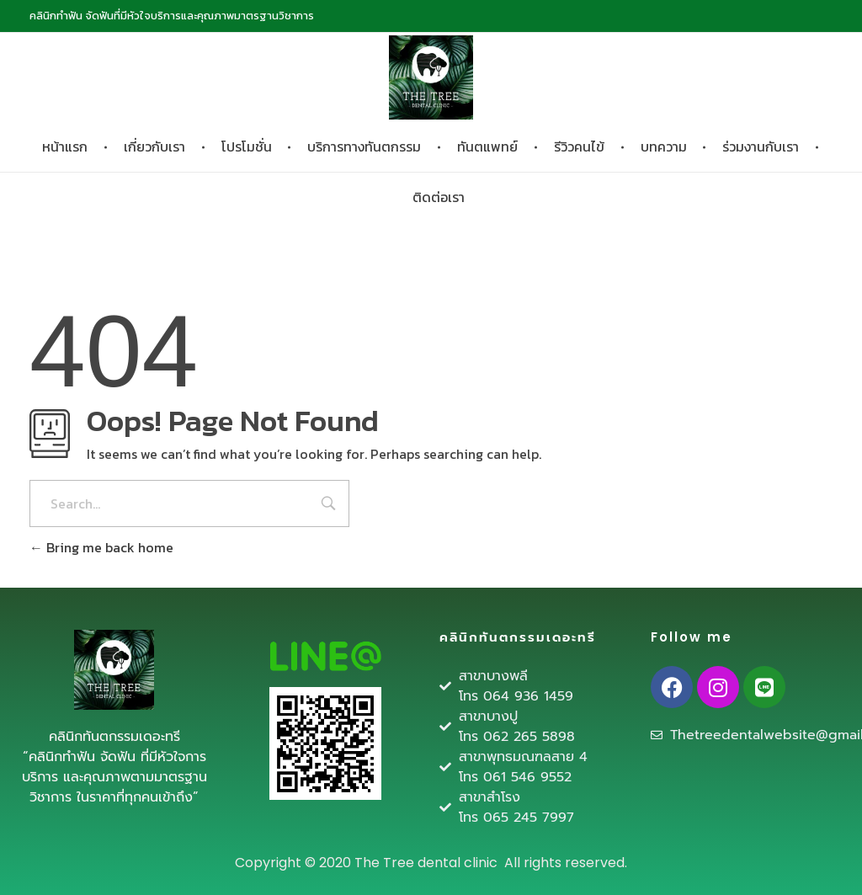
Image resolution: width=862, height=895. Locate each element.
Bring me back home (101, 547)
